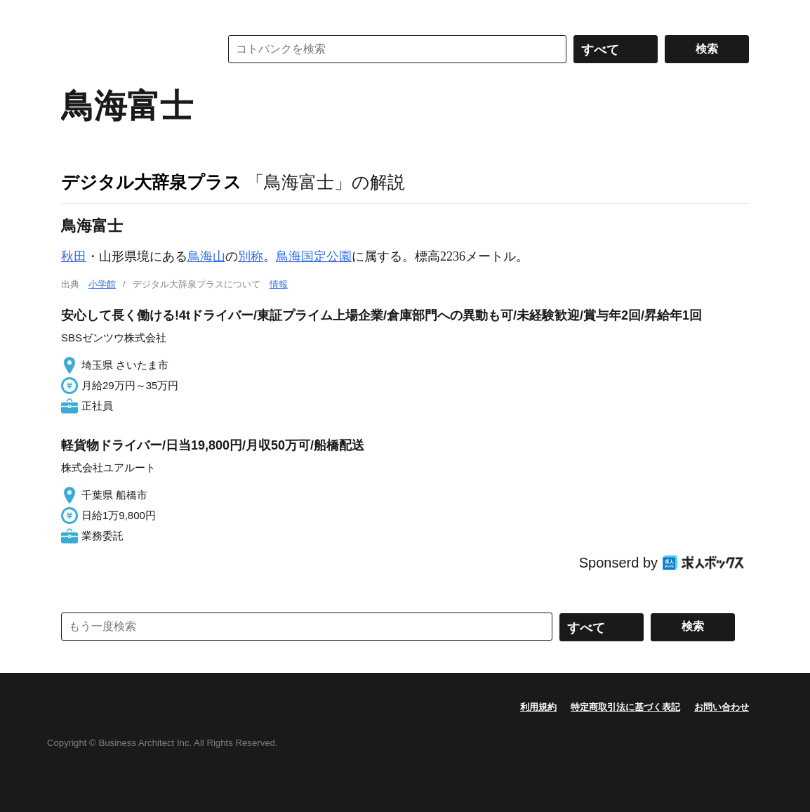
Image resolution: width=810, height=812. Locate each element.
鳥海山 (206, 256)
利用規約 (538, 707)
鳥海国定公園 (314, 256)
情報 (279, 284)
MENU (75, 14)
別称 (250, 256)
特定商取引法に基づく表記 (625, 707)
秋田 (73, 256)
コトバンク (130, 49)
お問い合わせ (721, 707)
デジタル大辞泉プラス (151, 182)
